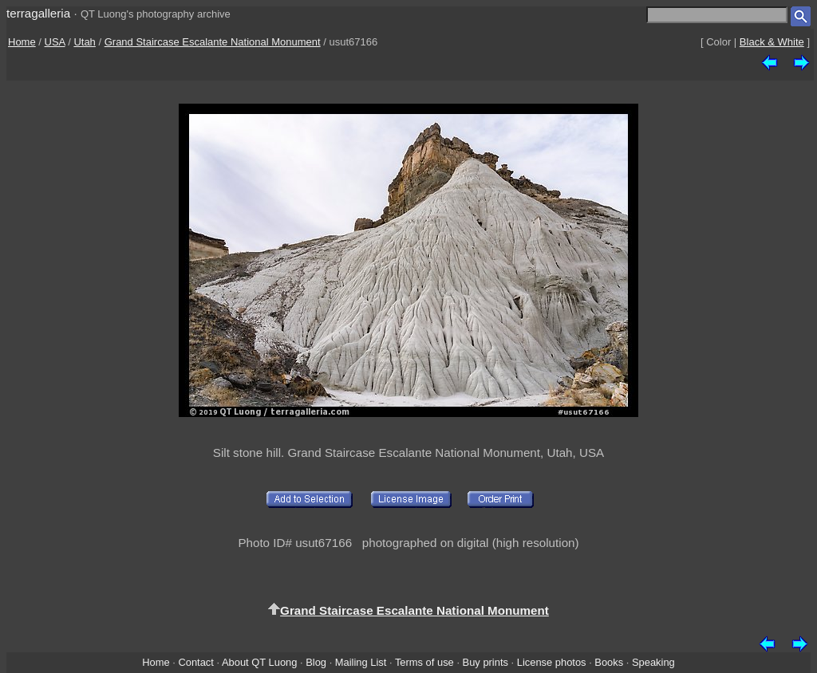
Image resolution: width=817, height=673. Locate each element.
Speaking (653, 662)
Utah (84, 42)
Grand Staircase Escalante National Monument (213, 42)
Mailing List (361, 662)
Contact (195, 662)
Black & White (772, 42)
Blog (316, 662)
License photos (551, 662)
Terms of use (424, 662)
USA (55, 42)
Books (608, 662)
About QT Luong (259, 662)
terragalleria (38, 13)
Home (22, 42)
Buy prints (485, 662)
